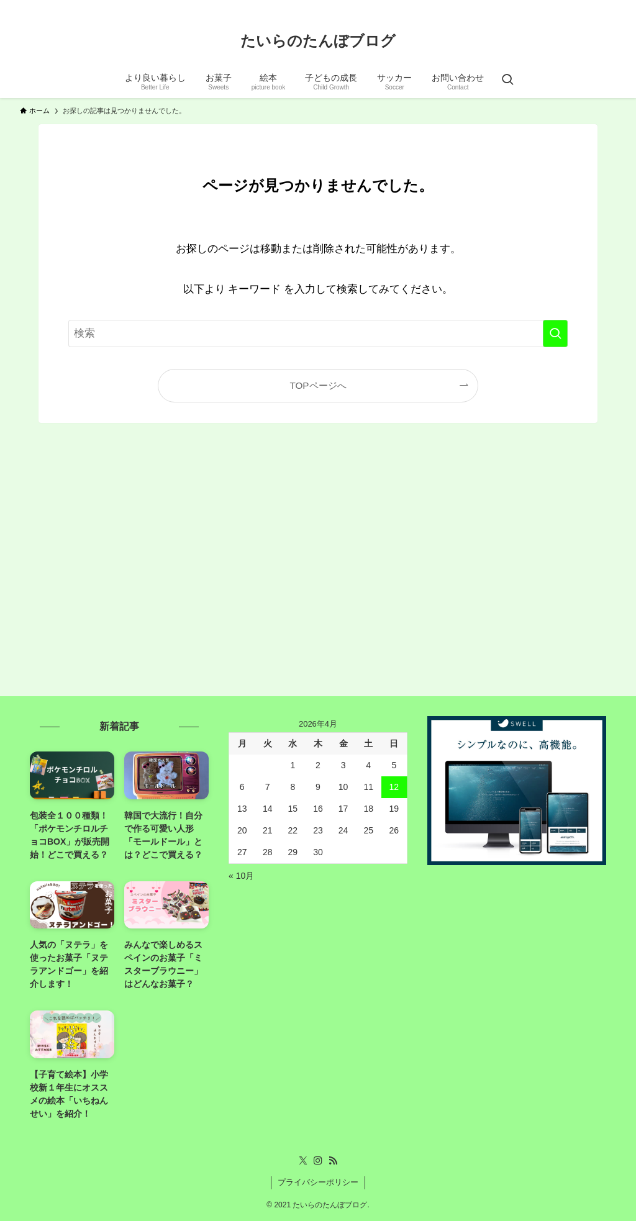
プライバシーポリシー (318, 1182)
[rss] (608, 7)
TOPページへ (317, 385)
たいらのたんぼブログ (318, 41)
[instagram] (592, 7)
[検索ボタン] (507, 80)
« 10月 (241, 876)
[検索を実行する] (555, 333)
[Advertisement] (318, 569)
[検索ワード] (318, 333)
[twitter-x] (576, 7)
